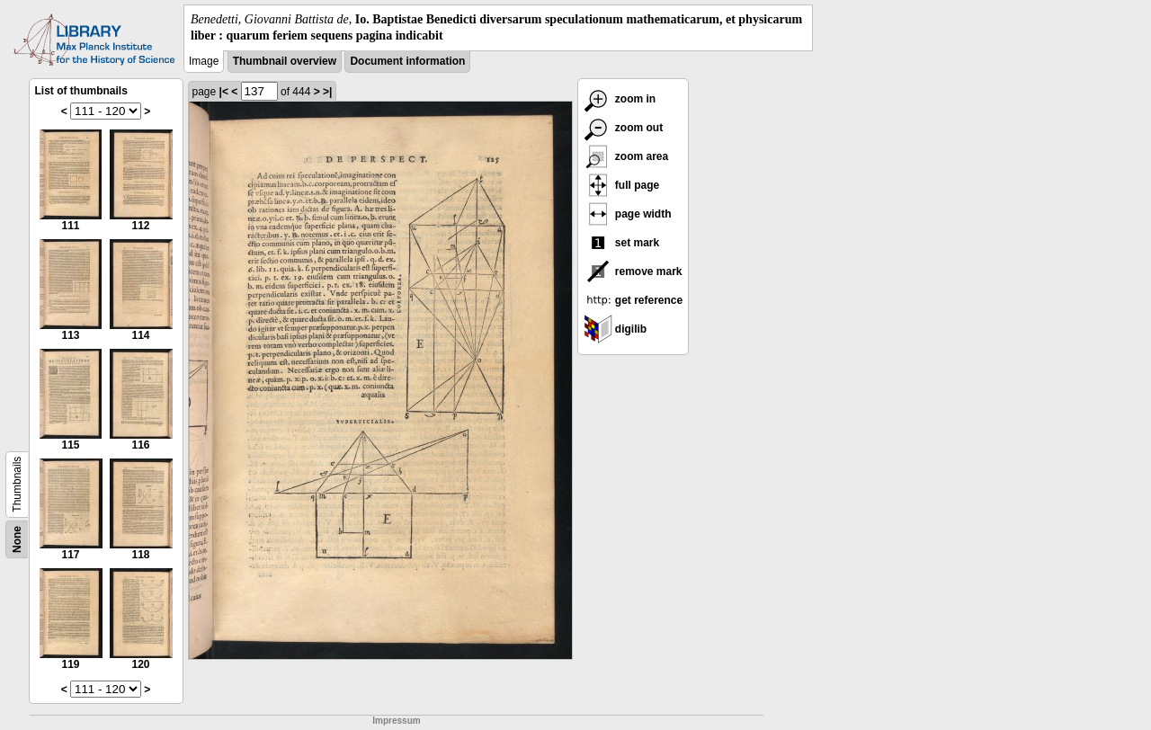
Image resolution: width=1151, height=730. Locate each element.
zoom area (626, 156)
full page (622, 185)
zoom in (620, 99)
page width (628, 214)
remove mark (633, 271)
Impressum (396, 721)
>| (327, 91)
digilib (615, 329)
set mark (622, 242)
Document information (407, 61)
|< (223, 91)
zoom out (624, 127)
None (17, 539)
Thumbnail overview (284, 61)
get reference (633, 300)
